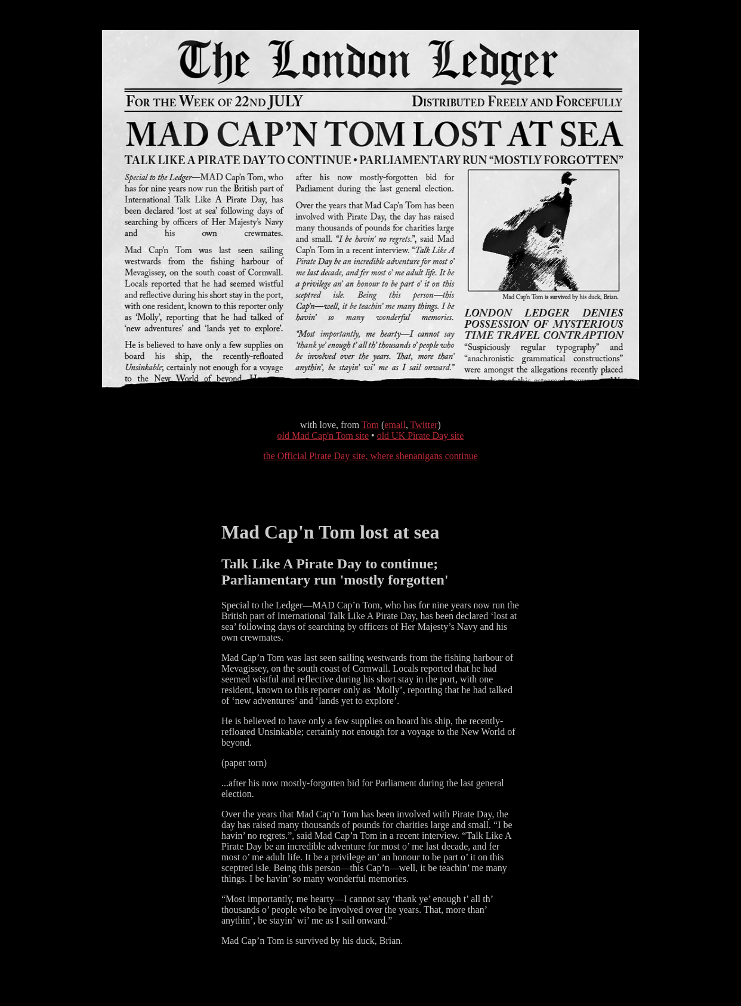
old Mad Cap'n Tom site (323, 435)
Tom (370, 425)
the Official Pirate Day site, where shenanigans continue (370, 456)
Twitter (424, 425)
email (395, 425)
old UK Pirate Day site (420, 435)
